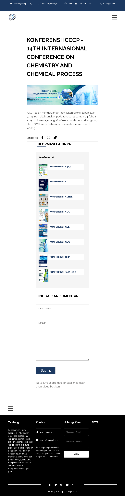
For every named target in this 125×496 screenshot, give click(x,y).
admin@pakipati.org (21, 3)
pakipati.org (72, 491)
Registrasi (110, 3)
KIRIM (76, 454)
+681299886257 (48, 3)
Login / (101, 3)
